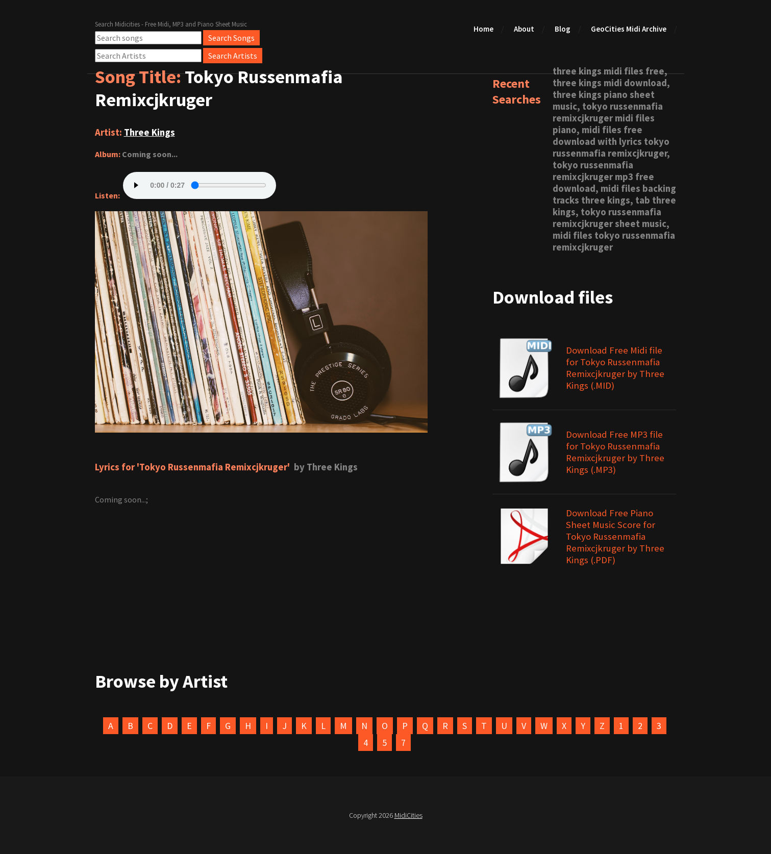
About (524, 29)
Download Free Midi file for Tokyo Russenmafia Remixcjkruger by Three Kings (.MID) (615, 367)
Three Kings (149, 132)
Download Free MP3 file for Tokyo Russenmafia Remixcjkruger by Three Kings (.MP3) (615, 452)
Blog (562, 29)
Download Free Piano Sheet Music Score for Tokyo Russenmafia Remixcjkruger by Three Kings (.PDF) (615, 536)
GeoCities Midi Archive (628, 29)
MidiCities (408, 815)
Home (483, 29)
